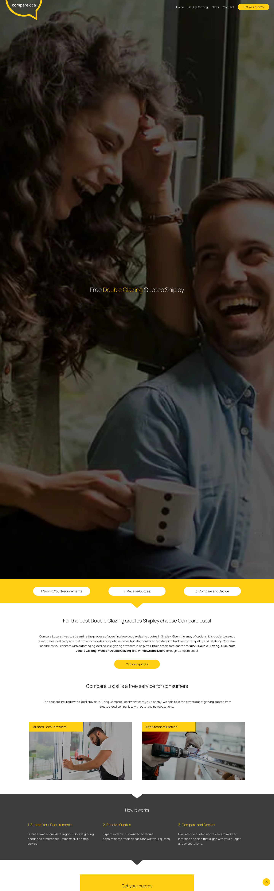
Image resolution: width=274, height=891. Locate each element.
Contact (228, 7)
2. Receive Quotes (137, 591)
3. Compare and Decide (212, 591)
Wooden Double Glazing (114, 651)
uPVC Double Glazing (204, 646)
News (215, 7)
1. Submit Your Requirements (61, 591)
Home (180, 7)
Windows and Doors (151, 651)
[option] (137, 445)
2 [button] (261, 536)
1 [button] (261, 533)
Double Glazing (198, 7)
